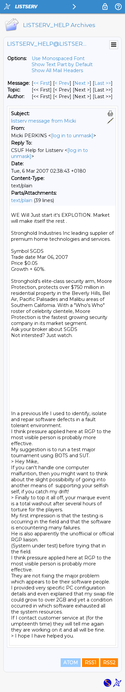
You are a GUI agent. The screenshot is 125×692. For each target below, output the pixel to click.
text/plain (21, 200)
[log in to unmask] (72, 136)
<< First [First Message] (41, 83)
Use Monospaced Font (58, 58)
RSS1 (90, 663)
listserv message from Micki (43, 121)
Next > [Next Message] (82, 83)
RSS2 (109, 663)
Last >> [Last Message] (102, 83)
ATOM (70, 663)
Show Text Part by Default (62, 64)
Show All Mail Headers (57, 70)
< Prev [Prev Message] (62, 83)
